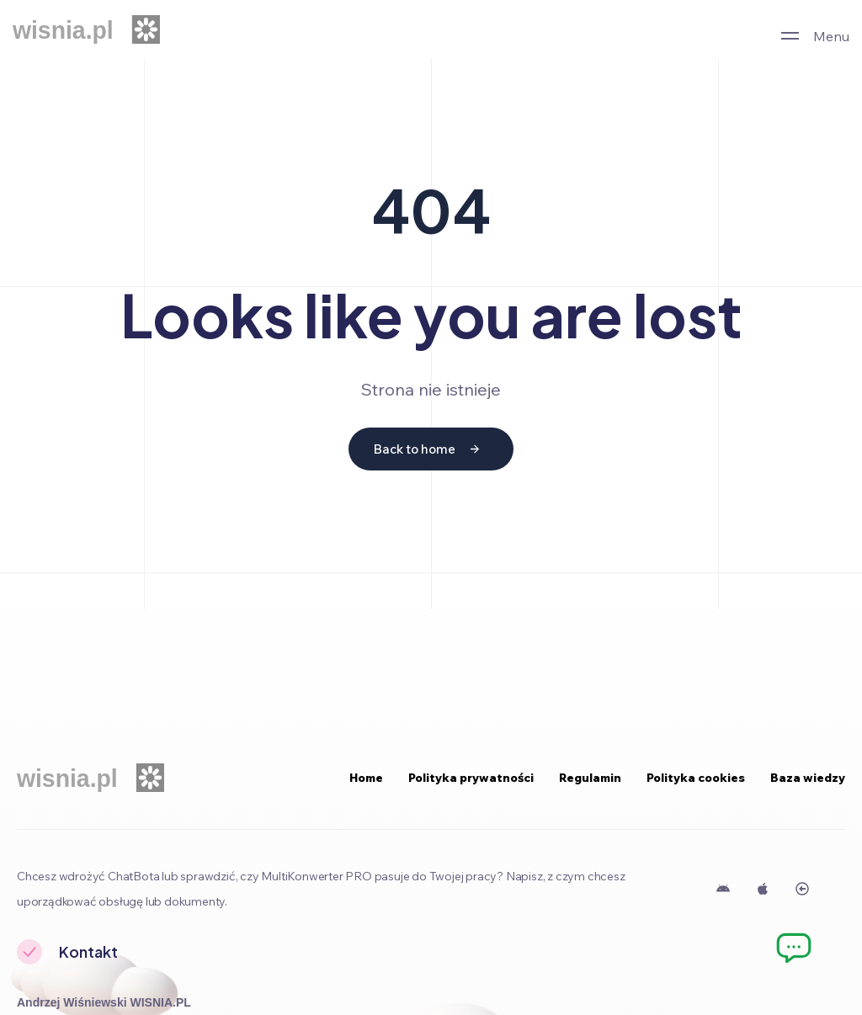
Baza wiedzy (807, 777)
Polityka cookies (695, 777)
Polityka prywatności (471, 777)
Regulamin (590, 777)
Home (366, 777)
